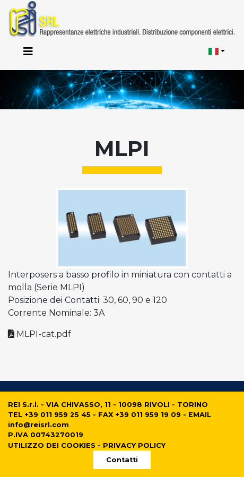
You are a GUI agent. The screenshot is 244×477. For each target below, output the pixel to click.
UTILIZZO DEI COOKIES (51, 445)
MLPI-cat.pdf (39, 334)
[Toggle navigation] (28, 51)
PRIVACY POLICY (134, 445)
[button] (217, 52)
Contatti (122, 460)
